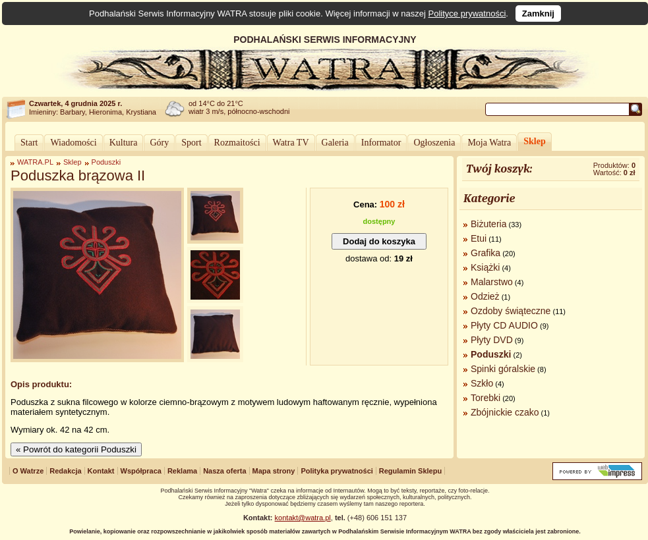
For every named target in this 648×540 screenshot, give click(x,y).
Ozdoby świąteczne (510, 311)
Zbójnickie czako (505, 412)
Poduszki (106, 162)
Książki (485, 267)
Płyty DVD (492, 340)
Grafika (485, 253)
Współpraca (141, 471)
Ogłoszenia (434, 143)
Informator (381, 143)
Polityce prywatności (467, 13)
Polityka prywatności (336, 471)
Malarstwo (492, 282)
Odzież (485, 296)
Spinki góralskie (503, 369)
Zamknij (538, 13)
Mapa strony (273, 471)
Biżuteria (488, 224)
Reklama (182, 471)
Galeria (335, 143)
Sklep (534, 141)
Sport (191, 143)
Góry (159, 143)
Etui (478, 238)
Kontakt (101, 471)
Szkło (482, 383)
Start (29, 143)
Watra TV (291, 143)
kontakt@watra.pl (303, 518)
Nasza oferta (224, 471)
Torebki (485, 397)
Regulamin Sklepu (410, 471)
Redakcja (65, 471)
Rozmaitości (237, 143)
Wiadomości (73, 143)
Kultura (123, 143)
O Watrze (28, 471)
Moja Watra (489, 143)
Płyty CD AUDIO (504, 325)
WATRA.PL (35, 162)
